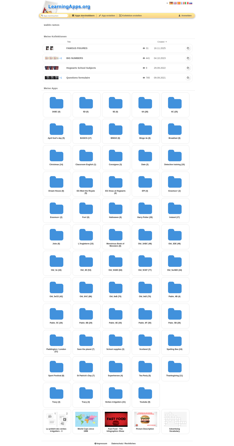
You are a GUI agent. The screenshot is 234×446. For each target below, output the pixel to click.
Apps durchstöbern (83, 15)
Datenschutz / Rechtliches (123, 443)
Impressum (101, 443)
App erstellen (106, 15)
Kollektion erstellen (130, 15)
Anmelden (185, 15)
